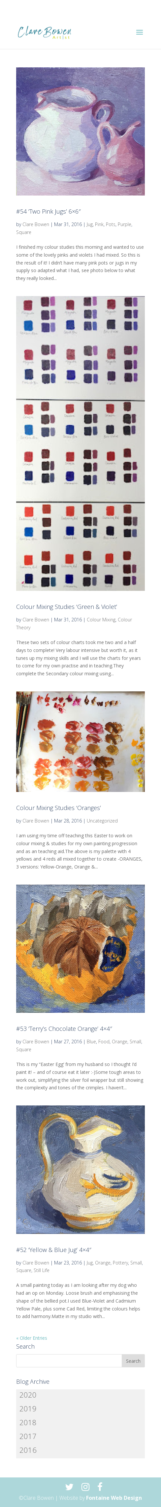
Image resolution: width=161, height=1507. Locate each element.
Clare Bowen (35, 224)
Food (104, 1041)
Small (135, 1041)
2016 (28, 1450)
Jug (90, 224)
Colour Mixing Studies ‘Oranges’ (58, 808)
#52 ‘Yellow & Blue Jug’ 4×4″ (53, 1250)
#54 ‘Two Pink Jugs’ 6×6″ (48, 211)
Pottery (120, 1263)
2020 (28, 1395)
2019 (28, 1408)
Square (23, 232)
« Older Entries (31, 1338)
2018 (28, 1422)
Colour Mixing (101, 619)
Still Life (41, 1270)
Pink (99, 224)
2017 (28, 1436)
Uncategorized (102, 821)
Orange (119, 1041)
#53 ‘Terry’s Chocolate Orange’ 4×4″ (64, 1028)
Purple (124, 224)
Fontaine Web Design (114, 1497)
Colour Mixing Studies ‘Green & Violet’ (66, 607)
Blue (91, 1041)
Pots (110, 224)
